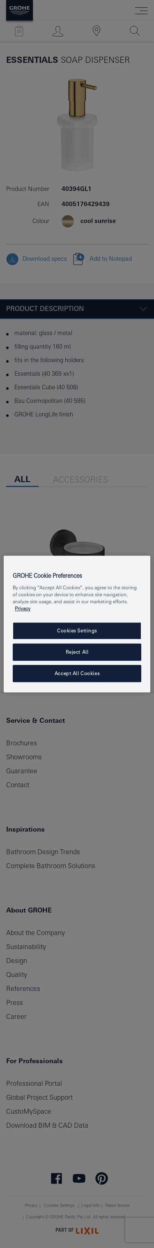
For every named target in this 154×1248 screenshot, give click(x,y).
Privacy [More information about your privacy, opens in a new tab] (22, 608)
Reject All (77, 652)
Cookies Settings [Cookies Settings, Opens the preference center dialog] (77, 631)
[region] (77, 624)
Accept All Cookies (77, 673)
